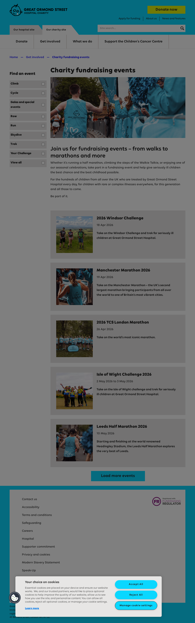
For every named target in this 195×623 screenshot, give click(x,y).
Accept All (136, 584)
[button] (15, 598)
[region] (88, 596)
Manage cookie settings (136, 605)
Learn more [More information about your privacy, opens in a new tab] (32, 608)
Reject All (136, 594)
